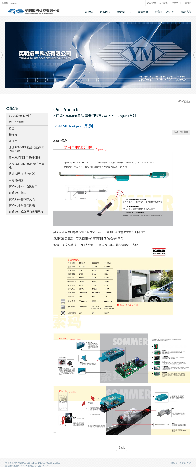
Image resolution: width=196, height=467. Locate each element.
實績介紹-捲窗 (18, 192)
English (14, 3)
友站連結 (163, 3)
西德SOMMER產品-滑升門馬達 (26, 165)
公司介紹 (87, 11)
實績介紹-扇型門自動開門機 (26, 211)
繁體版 (5, 3)
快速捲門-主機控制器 (22, 173)
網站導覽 (151, 3)
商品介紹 (104, 11)
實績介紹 (122, 11)
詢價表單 (143, 11)
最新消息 (185, 11)
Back (122, 447)
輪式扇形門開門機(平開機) (25, 157)
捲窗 (11, 128)
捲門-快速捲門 (18, 121)
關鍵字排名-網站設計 (181, 463)
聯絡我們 (176, 3)
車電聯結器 (16, 180)
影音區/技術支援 (164, 11)
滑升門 (13, 141)
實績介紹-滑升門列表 (22, 205)
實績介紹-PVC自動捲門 (23, 186)
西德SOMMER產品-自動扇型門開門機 (26, 149)
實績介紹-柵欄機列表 (22, 199)
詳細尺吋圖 (181, 131)
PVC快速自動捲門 (20, 115)
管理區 (188, 3)
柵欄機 (13, 134)
